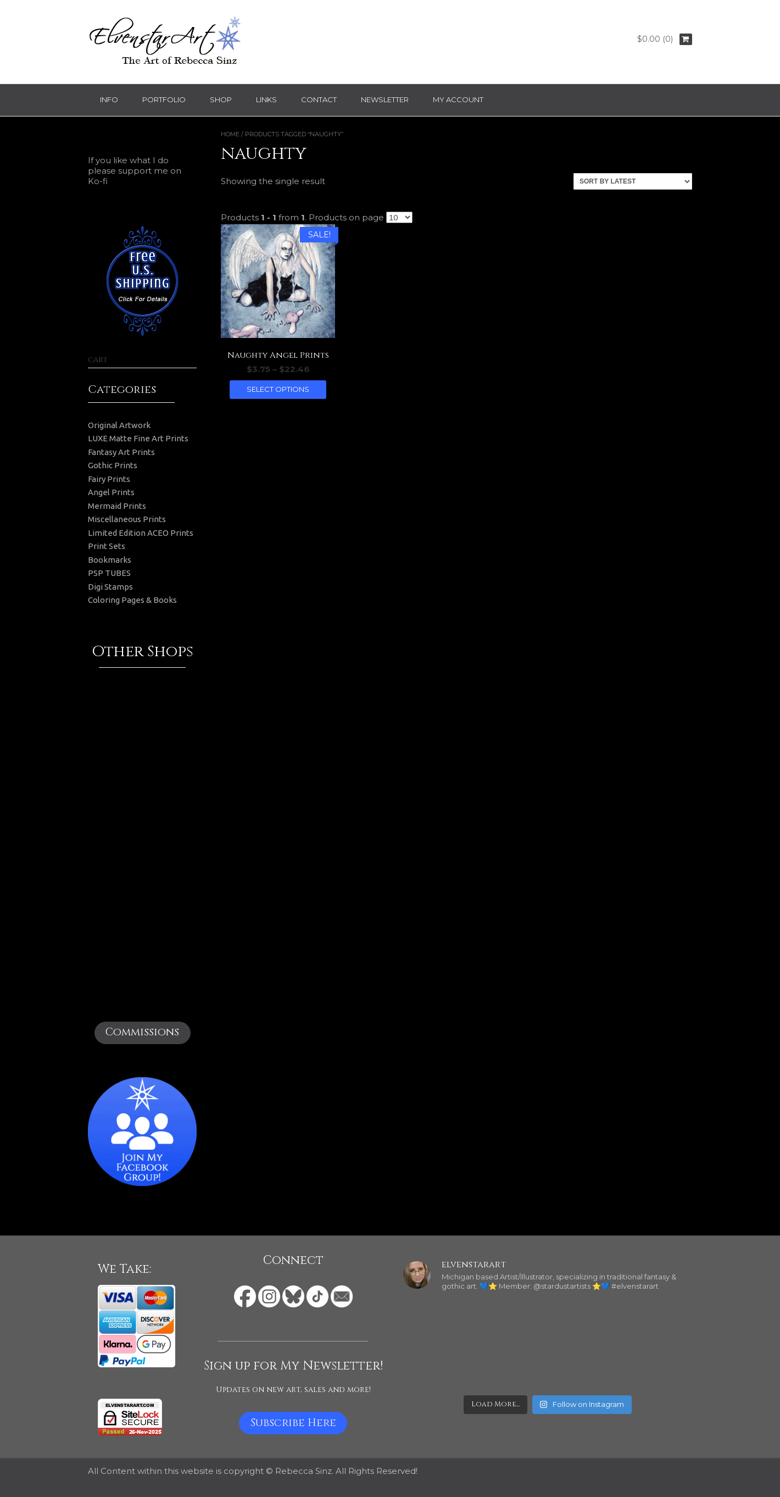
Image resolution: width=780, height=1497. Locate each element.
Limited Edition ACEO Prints (140, 532)
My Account (458, 99)
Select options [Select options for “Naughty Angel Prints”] (278, 389)
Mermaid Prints (117, 506)
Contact (319, 99)
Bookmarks (109, 559)
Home (230, 134)
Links (266, 99)
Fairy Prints (109, 479)
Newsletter (385, 99)
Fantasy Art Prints (121, 452)
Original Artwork (119, 425)
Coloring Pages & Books (132, 600)
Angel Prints (111, 492)
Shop (221, 99)
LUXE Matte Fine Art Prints (138, 438)
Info (109, 99)
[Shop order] (632, 181)
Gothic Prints (112, 465)
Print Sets (106, 546)
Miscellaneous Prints (127, 519)
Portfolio (164, 99)
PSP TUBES (109, 573)
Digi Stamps (110, 586)
